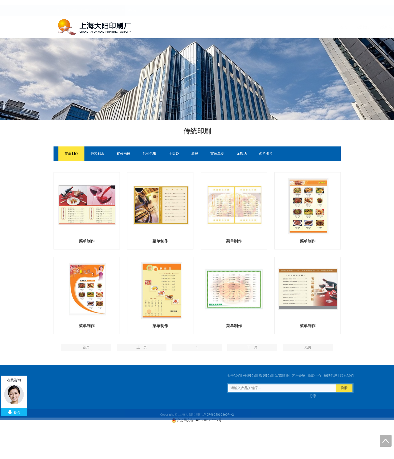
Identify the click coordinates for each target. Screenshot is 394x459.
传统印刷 (194, 27)
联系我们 (330, 27)
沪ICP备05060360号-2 (218, 420)
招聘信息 (307, 27)
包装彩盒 (97, 154)
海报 (194, 154)
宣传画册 (123, 154)
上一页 (141, 358)
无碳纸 (241, 154)
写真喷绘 (239, 27)
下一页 (252, 358)
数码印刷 (217, 27)
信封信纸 (149, 154)
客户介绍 (262, 27)
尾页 (307, 358)
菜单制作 (71, 154)
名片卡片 (266, 154)
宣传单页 (217, 154)
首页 (152, 27)
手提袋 (174, 154)
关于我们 (171, 27)
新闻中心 (284, 27)
